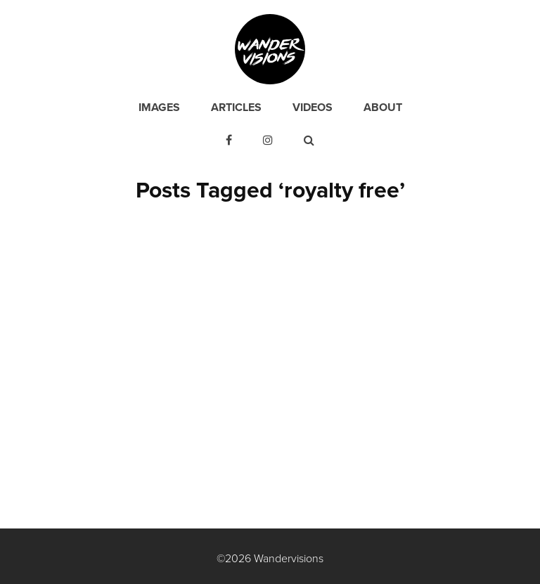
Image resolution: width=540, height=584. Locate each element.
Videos (312, 107)
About (383, 107)
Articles (236, 107)
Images (159, 107)
